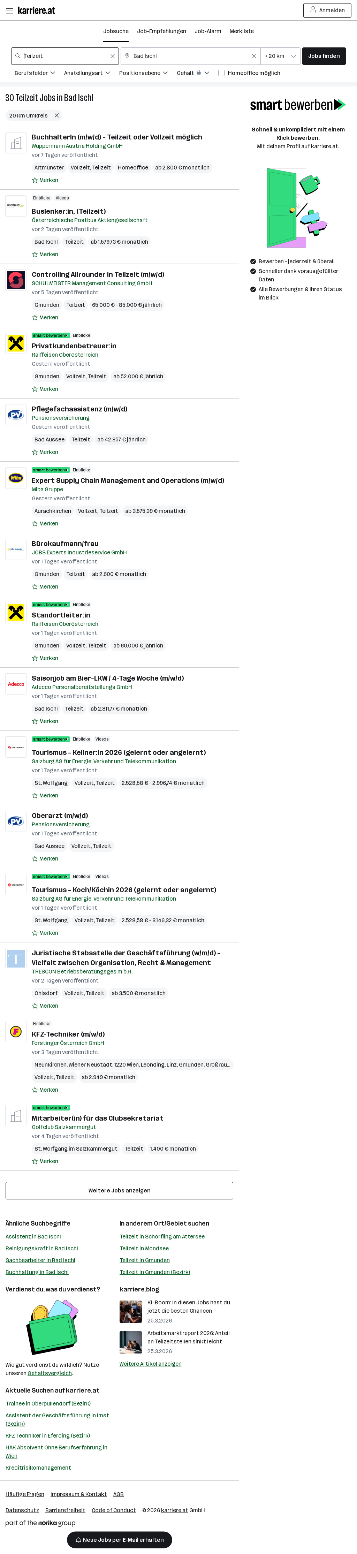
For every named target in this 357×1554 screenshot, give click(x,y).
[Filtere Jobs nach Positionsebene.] (148, 74)
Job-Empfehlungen (161, 31)
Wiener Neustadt (90, 1064)
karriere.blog (139, 1289)
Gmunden (47, 305)
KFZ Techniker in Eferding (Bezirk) (48, 1435)
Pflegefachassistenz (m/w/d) (79, 409)
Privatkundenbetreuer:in (74, 346)
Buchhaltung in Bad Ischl (37, 1272)
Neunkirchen (51, 1064)
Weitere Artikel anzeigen (151, 1363)
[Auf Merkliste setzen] (45, 180)
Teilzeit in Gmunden (145, 1260)
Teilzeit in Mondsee (144, 1248)
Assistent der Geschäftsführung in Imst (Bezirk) (57, 1419)
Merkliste (242, 31)
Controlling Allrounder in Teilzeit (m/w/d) (98, 274)
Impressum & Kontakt (79, 1494)
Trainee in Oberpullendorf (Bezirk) (48, 1403)
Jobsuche (116, 31)
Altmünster (49, 167)
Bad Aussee (49, 439)
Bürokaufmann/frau (65, 543)
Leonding (153, 1064)
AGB (118, 1494)
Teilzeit (26, 98)
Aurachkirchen (53, 511)
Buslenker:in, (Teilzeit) (69, 211)
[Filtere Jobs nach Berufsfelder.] (39, 74)
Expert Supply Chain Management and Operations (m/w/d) (128, 480)
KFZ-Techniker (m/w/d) (68, 1034)
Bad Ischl (78, 98)
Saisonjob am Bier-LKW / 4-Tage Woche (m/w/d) (108, 678)
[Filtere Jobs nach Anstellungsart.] (91, 74)
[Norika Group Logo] (40, 1524)
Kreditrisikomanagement (38, 1467)
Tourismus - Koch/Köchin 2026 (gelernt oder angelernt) (124, 890)
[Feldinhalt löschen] (112, 56)
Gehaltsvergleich (50, 1373)
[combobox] (65, 56)
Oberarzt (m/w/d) (60, 815)
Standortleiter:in (61, 615)
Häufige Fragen (25, 1494)
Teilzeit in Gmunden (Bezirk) (155, 1272)
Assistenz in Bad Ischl (33, 1236)
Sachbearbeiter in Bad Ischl (40, 1260)
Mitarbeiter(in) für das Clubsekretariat (98, 1118)
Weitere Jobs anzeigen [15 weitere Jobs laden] (120, 1190)
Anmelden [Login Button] (327, 10)
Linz (172, 1064)
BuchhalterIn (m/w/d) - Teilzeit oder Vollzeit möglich (117, 137)
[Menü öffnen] (9, 10)
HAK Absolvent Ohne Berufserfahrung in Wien (56, 1451)
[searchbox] (65, 56)
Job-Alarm (208, 31)
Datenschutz (22, 1510)
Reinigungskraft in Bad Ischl (42, 1248)
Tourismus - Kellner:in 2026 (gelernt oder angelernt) (119, 752)
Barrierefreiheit (65, 1510)
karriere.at (83, 1390)
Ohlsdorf (46, 993)
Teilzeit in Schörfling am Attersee (162, 1236)
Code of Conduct (114, 1510)
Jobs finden (324, 56)
